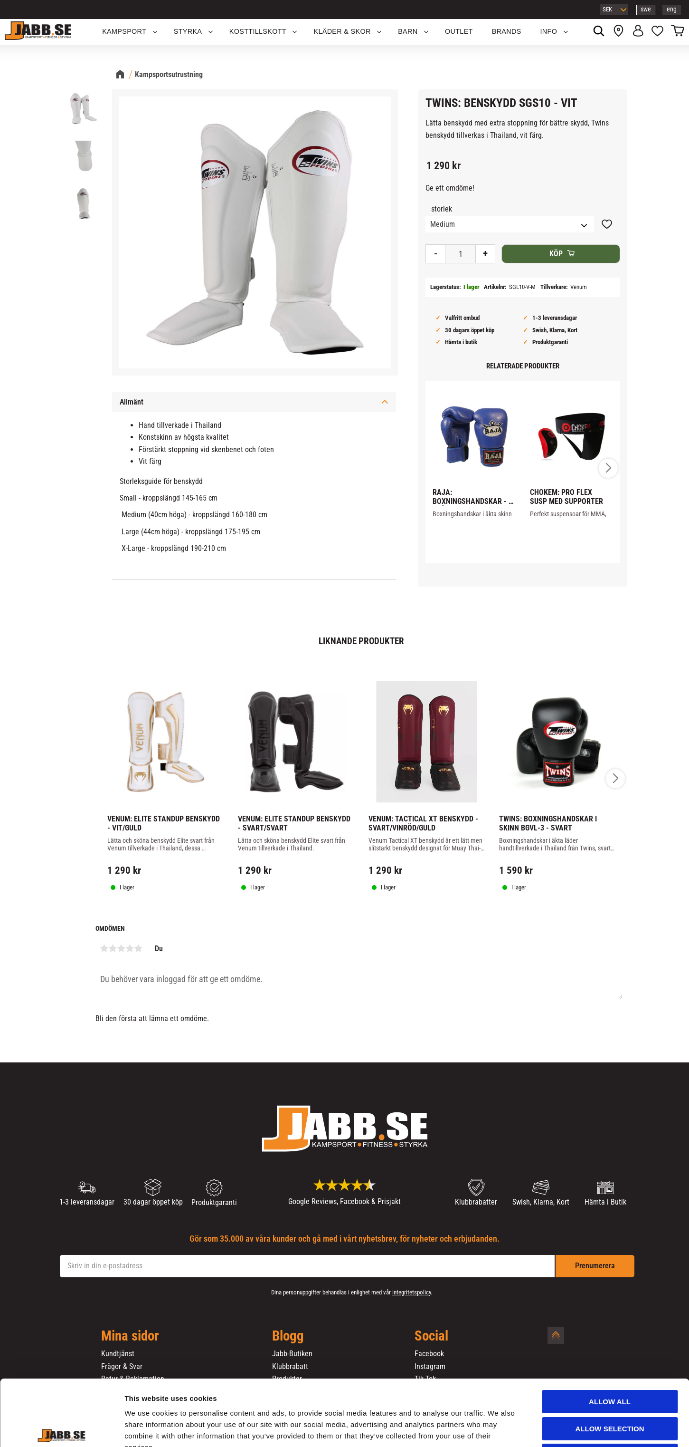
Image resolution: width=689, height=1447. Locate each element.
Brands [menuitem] (506, 31)
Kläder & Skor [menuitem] (341, 31)
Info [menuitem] (548, 31)
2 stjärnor (113, 948)
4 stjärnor (130, 948)
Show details (498, 1428)
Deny (610, 1387)
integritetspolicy (411, 1292)
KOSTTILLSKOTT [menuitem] (257, 31)
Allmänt (131, 401)
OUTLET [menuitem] (459, 31)
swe (646, 9)
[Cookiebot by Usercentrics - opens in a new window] (61, 1428)
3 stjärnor (121, 948)
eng (672, 9)
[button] (657, 32)
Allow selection (610, 1360)
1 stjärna (104, 948)
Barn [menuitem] (407, 31)
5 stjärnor (138, 948)
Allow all (610, 1333)
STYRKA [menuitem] (188, 31)
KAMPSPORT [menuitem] (124, 31)
